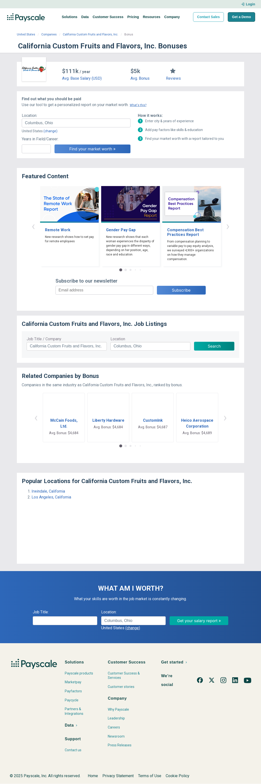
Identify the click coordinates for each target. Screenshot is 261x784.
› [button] (227, 226)
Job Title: (41, 612)
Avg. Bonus (140, 78)
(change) (50, 131)
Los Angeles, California (51, 497)
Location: (29, 115)
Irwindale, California (48, 491)
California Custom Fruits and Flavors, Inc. (90, 34)
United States (26, 34)
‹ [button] (33, 226)
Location (117, 339)
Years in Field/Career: (40, 139)
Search (214, 346)
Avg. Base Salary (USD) (82, 78)
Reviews (173, 78)
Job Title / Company (44, 339)
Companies (49, 34)
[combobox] (76, 123)
